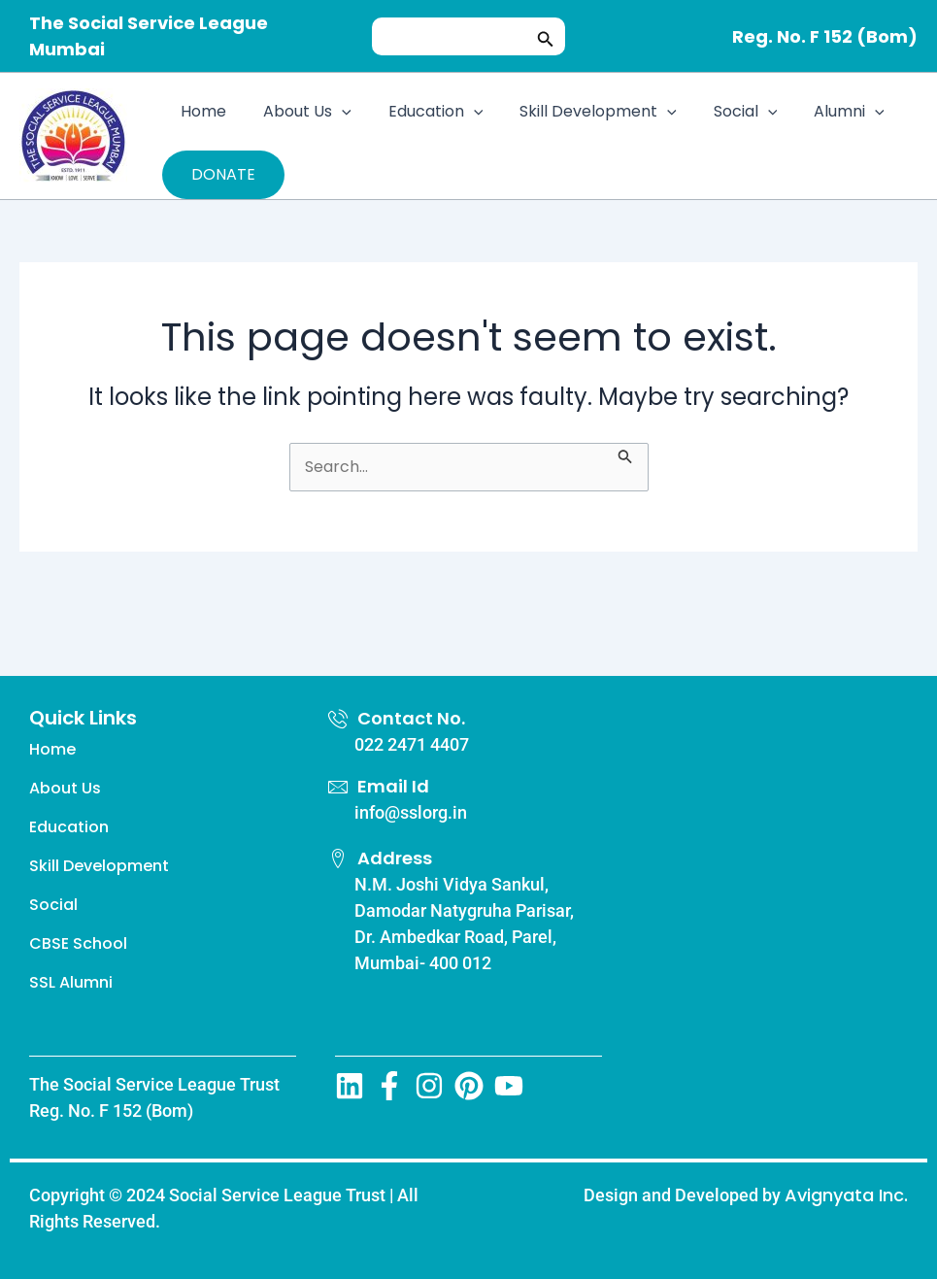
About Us (298, 112)
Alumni (817, 112)
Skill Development (577, 112)
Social (719, 112)
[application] (333, 112)
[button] (545, 36)
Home (200, 111)
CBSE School (78, 943)
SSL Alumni (71, 982)
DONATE (223, 174)
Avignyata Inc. (846, 1195)
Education (421, 112)
